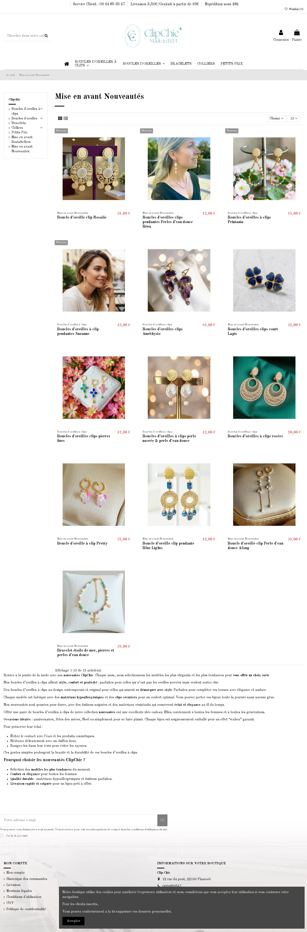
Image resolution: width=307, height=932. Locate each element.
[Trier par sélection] (276, 118)
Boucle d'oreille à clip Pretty (82, 544)
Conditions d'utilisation (23, 897)
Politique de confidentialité (26, 909)
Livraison (13, 885)
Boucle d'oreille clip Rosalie (81, 218)
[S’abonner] (162, 820)
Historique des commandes (26, 879)
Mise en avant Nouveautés (22, 149)
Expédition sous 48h (222, 4)
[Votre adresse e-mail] (78, 820)
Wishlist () (293, 9)
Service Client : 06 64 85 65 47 (99, 4)
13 (293, 118)
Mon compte (15, 872)
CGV (10, 903)
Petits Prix (19, 132)
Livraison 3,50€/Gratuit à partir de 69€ (165, 4)
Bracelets (19, 123)
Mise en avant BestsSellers (22, 140)
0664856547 (172, 886)
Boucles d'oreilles (24, 118)
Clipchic (14, 99)
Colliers (17, 128)
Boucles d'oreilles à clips (26, 111)
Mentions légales (19, 891)
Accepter (73, 921)
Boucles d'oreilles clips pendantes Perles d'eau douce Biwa (167, 222)
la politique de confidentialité (45, 835)
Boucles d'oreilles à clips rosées (255, 436)
